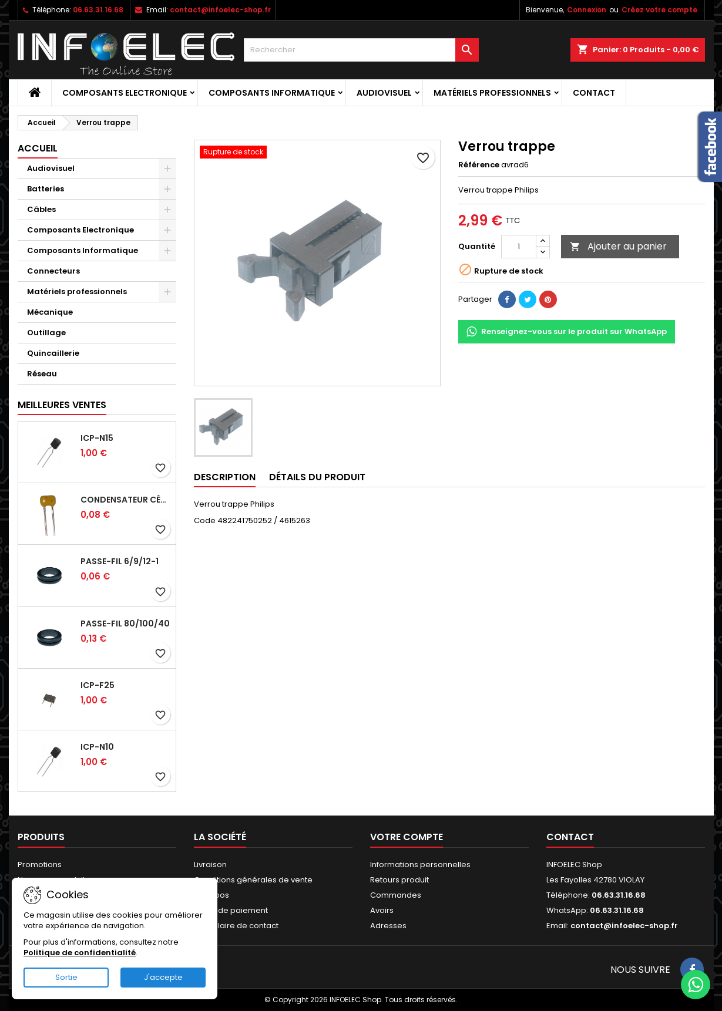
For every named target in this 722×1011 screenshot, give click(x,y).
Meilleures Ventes (62, 405)
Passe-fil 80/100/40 (125, 623)
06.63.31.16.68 (98, 10)
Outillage (46, 332)
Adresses (388, 925)
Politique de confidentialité (79, 952)
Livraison (210, 864)
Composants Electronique (124, 93)
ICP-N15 (96, 438)
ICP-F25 (97, 685)
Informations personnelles (420, 864)
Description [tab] (225, 477)
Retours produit (399, 879)
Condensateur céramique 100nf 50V (125, 499)
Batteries (45, 188)
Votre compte (406, 837)
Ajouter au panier (618, 246)
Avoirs (382, 910)
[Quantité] (518, 246)
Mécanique (50, 312)
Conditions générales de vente (253, 879)
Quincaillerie (53, 353)
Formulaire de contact (236, 925)
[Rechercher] (361, 50)
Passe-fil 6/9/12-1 (119, 561)
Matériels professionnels (492, 93)
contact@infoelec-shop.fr (220, 10)
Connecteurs (53, 271)
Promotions (40, 864)
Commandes (395, 895)
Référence (478, 165)
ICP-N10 (97, 746)
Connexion (586, 10)
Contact (594, 93)
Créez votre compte (659, 10)
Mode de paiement (231, 910)
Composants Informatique (272, 93)
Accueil (38, 148)
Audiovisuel (384, 93)
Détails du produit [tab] (317, 477)
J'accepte (163, 977)
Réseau (42, 373)
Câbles (41, 209)
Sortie (66, 977)
